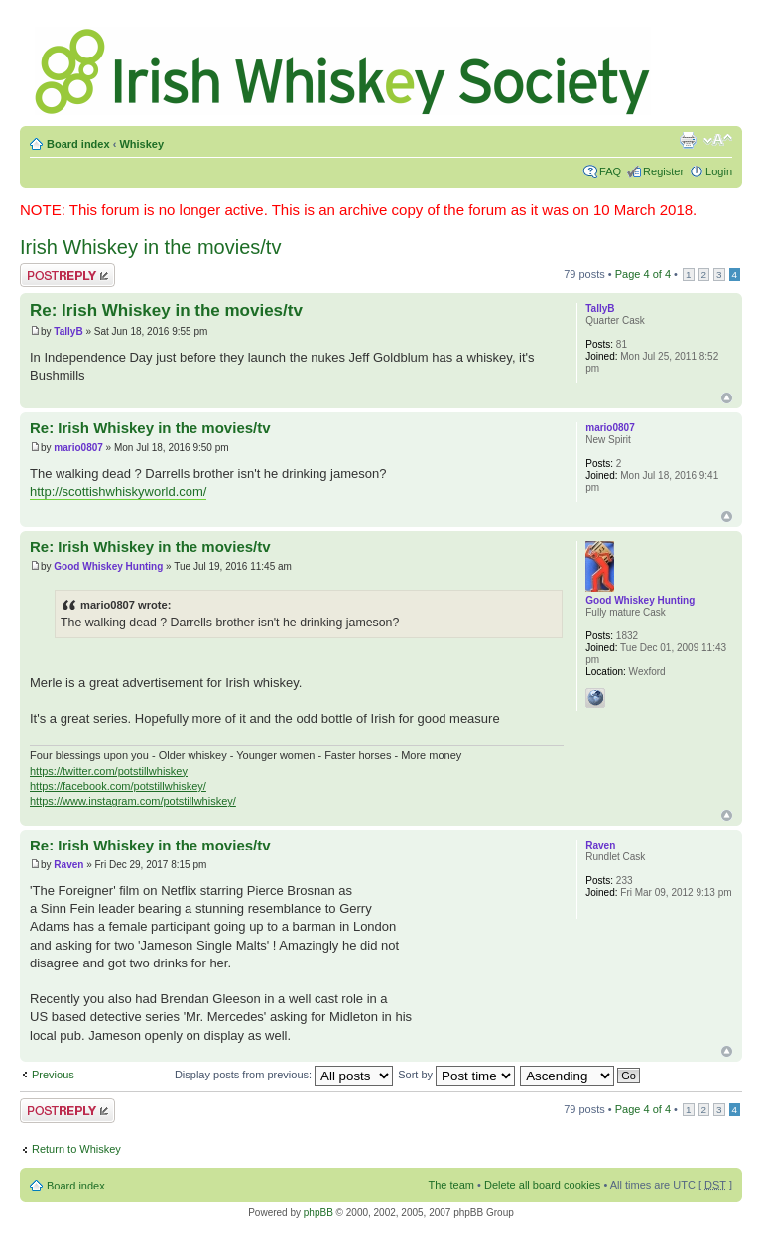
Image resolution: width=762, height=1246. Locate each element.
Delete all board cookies (542, 1184)
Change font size (717, 140)
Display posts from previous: (284, 1074)
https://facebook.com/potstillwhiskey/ (118, 786)
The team (451, 1184)
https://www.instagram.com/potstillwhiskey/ (133, 801)
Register (663, 171)
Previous (53, 1074)
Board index (78, 144)
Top (726, 398)
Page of (643, 274)
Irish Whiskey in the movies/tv (150, 247)
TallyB (68, 331)
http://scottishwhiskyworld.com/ (118, 491)
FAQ (610, 171)
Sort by (456, 1074)
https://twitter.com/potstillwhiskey (109, 771)
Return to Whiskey (76, 1149)
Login (718, 171)
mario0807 (78, 447)
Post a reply (67, 275)
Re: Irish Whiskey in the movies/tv (166, 310)
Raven (68, 864)
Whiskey (141, 144)
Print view (687, 140)
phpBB (318, 1212)
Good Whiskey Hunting (108, 566)
